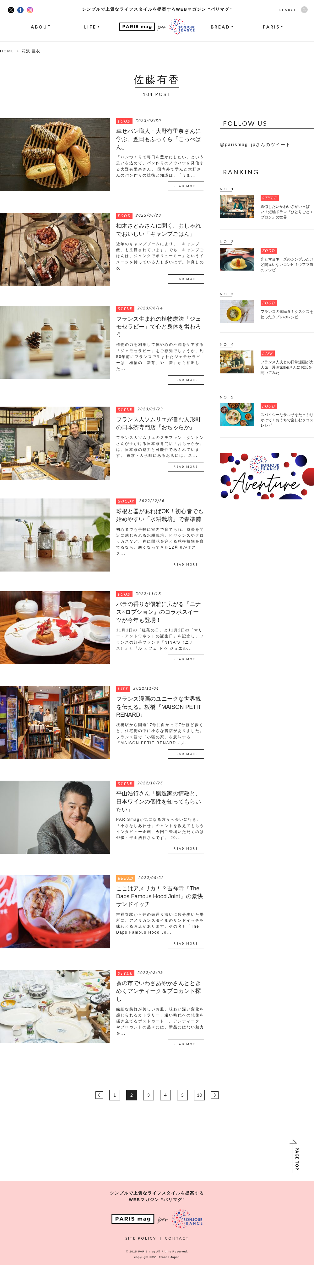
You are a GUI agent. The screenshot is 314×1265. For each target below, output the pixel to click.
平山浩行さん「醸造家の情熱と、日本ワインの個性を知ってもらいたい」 (158, 801)
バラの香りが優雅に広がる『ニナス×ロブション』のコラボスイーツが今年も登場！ (158, 612)
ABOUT (41, 26)
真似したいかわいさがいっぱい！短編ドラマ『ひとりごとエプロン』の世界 (287, 211)
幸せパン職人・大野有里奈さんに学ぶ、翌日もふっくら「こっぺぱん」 (158, 139)
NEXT (215, 1095)
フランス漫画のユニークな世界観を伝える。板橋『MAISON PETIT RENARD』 (158, 707)
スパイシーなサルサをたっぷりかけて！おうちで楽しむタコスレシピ (287, 420)
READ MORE (186, 186)
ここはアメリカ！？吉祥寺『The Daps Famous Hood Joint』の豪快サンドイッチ (159, 896)
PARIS (273, 26)
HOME (7, 51)
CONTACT (177, 1238)
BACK (99, 1095)
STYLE (125, 308)
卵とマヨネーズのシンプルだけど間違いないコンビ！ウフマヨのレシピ (287, 264)
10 (199, 1095)
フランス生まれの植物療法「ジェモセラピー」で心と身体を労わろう (158, 327)
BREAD (222, 26)
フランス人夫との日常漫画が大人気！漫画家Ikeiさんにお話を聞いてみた (287, 367)
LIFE (92, 26)
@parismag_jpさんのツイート (255, 144)
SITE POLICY (140, 1238)
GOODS (126, 501)
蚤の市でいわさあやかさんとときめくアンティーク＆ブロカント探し (158, 991)
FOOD (124, 121)
